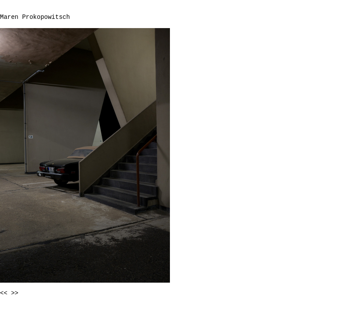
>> (14, 293)
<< (3, 293)
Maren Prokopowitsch (35, 17)
